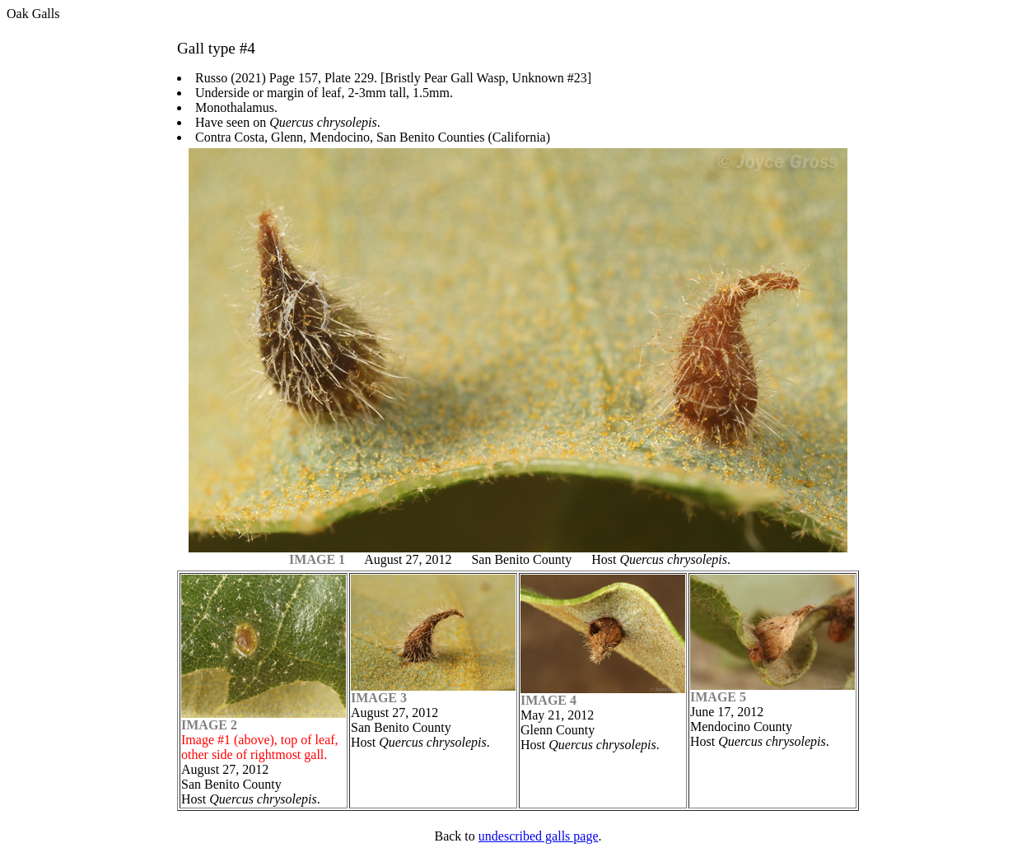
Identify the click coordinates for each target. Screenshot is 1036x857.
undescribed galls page (538, 836)
